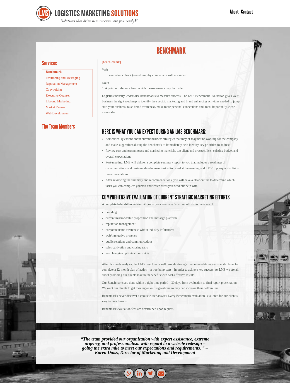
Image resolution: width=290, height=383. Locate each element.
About (234, 11)
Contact (247, 11)
